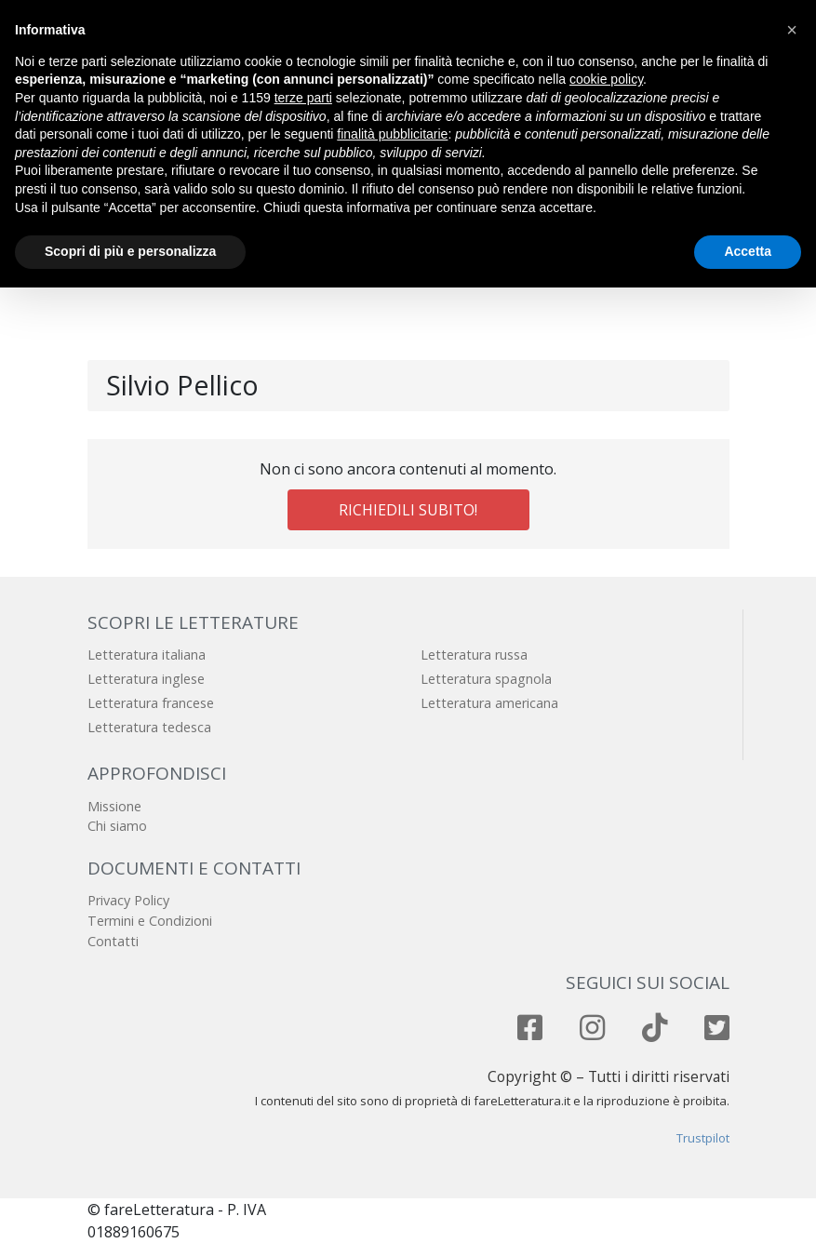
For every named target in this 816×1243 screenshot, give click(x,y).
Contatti (113, 941)
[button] (792, 30)
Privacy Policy (128, 900)
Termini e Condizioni (149, 920)
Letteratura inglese (146, 679)
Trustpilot (702, 1137)
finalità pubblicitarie (392, 134)
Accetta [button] (747, 251)
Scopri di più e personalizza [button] (130, 251)
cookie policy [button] (606, 79)
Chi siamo (117, 826)
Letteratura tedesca (149, 727)
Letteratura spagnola (486, 679)
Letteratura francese (150, 703)
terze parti (303, 97)
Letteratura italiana (146, 654)
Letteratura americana (489, 703)
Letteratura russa (474, 654)
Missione (114, 806)
